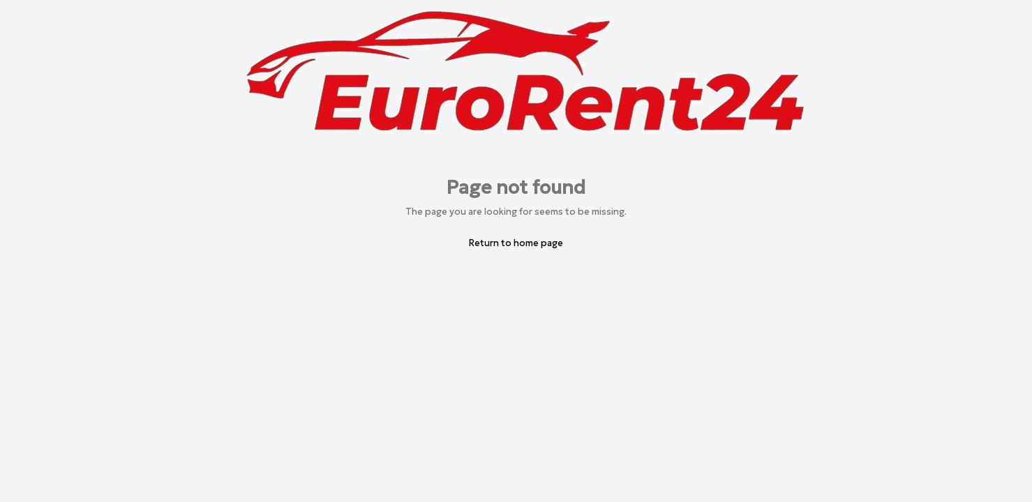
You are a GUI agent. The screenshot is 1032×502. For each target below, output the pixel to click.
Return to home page (516, 243)
